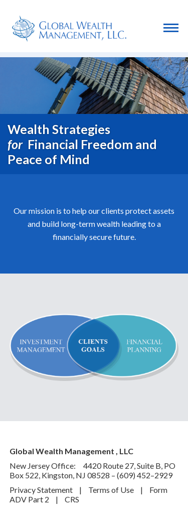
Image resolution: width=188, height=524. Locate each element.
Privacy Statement (42, 489)
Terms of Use (111, 489)
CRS (72, 499)
